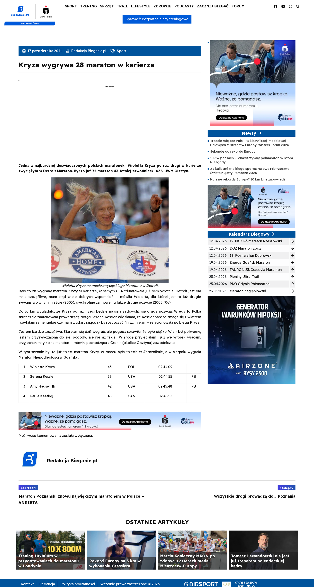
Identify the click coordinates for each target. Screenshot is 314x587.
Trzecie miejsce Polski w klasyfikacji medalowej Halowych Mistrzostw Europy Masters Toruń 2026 (249, 143)
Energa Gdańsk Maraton (250, 262)
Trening (88, 6)
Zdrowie (162, 6)
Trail (122, 6)
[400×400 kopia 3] (252, 82)
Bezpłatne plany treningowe (165, 19)
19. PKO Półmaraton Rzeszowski (256, 241)
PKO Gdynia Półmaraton (250, 284)
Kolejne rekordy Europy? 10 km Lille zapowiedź (247, 179)
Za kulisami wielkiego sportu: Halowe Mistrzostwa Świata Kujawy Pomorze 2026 (249, 171)
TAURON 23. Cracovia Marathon (256, 269)
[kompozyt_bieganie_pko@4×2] (31, 12)
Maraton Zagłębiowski (248, 291)
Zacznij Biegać (213, 6)
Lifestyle (140, 6)
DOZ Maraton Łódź (245, 248)
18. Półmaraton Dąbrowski (251, 255)
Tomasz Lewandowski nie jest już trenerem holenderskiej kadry (260, 560)
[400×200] (251, 206)
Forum (238, 6)
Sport (71, 6)
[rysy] (251, 339)
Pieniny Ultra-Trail (244, 276)
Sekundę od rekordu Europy (233, 151)
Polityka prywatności (77, 584)
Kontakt (27, 584)
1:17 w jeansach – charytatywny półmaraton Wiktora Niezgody (251, 160)
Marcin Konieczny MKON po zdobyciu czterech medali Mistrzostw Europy (187, 560)
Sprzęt (107, 6)
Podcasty (184, 6)
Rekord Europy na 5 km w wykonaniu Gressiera (115, 563)
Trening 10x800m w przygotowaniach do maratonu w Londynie (48, 560)
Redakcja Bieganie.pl (88, 51)
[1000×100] (110, 421)
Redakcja (47, 584)
